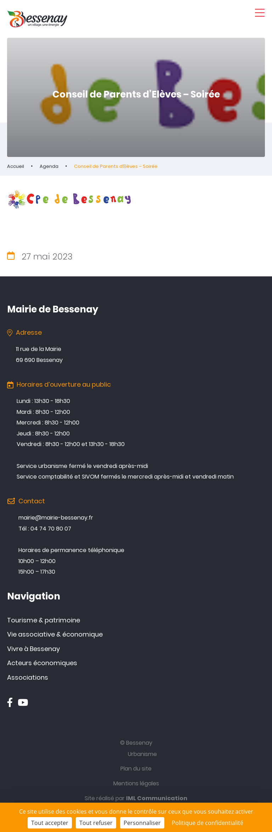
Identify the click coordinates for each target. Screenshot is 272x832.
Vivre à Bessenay (33, 648)
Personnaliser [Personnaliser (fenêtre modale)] (142, 823)
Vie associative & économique (55, 634)
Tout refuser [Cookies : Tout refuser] (96, 823)
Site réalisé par (136, 798)
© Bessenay (136, 743)
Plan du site (136, 768)
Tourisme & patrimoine (43, 620)
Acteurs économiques (42, 662)
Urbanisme (142, 754)
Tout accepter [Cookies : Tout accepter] (49, 823)
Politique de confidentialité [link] (207, 823)
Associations (27, 677)
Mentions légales (136, 783)
